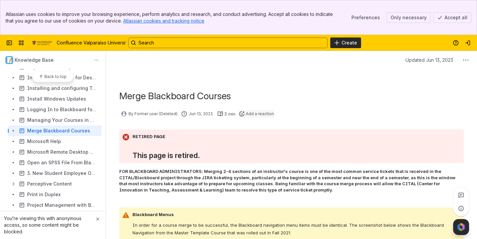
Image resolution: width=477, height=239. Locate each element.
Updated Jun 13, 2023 (429, 60)
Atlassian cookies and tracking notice (163, 21)
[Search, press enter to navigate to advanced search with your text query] (228, 43)
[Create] (345, 43)
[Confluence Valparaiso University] (41, 43)
